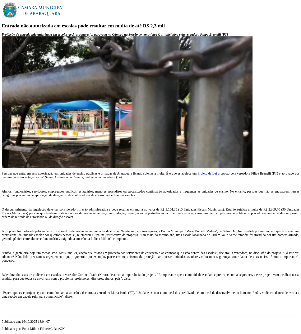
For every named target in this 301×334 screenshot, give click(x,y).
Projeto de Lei (207, 173)
